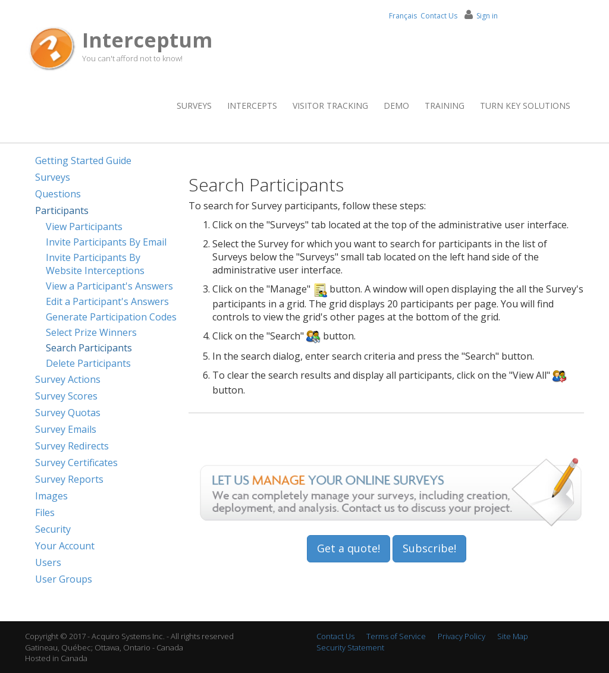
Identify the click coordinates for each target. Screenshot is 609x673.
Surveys (194, 105)
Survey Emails (65, 429)
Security (53, 529)
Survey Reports (69, 479)
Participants (62, 210)
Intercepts (252, 105)
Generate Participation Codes (111, 316)
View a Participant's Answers (109, 286)
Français (403, 16)
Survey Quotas (68, 412)
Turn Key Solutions (525, 105)
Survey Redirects (72, 445)
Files (45, 512)
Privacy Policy (461, 636)
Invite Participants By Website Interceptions (95, 264)
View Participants (84, 226)
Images (51, 495)
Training (444, 105)
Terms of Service (396, 636)
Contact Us (438, 16)
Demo (396, 105)
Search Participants (89, 347)
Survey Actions (68, 379)
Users (48, 562)
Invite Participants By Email (106, 242)
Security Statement (350, 647)
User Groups (63, 579)
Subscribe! (429, 548)
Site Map (512, 636)
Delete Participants (88, 363)
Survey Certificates (76, 462)
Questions (58, 193)
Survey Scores (66, 395)
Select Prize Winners (91, 332)
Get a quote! (348, 548)
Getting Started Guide (83, 160)
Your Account (65, 545)
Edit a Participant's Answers (107, 301)
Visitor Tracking (330, 105)
